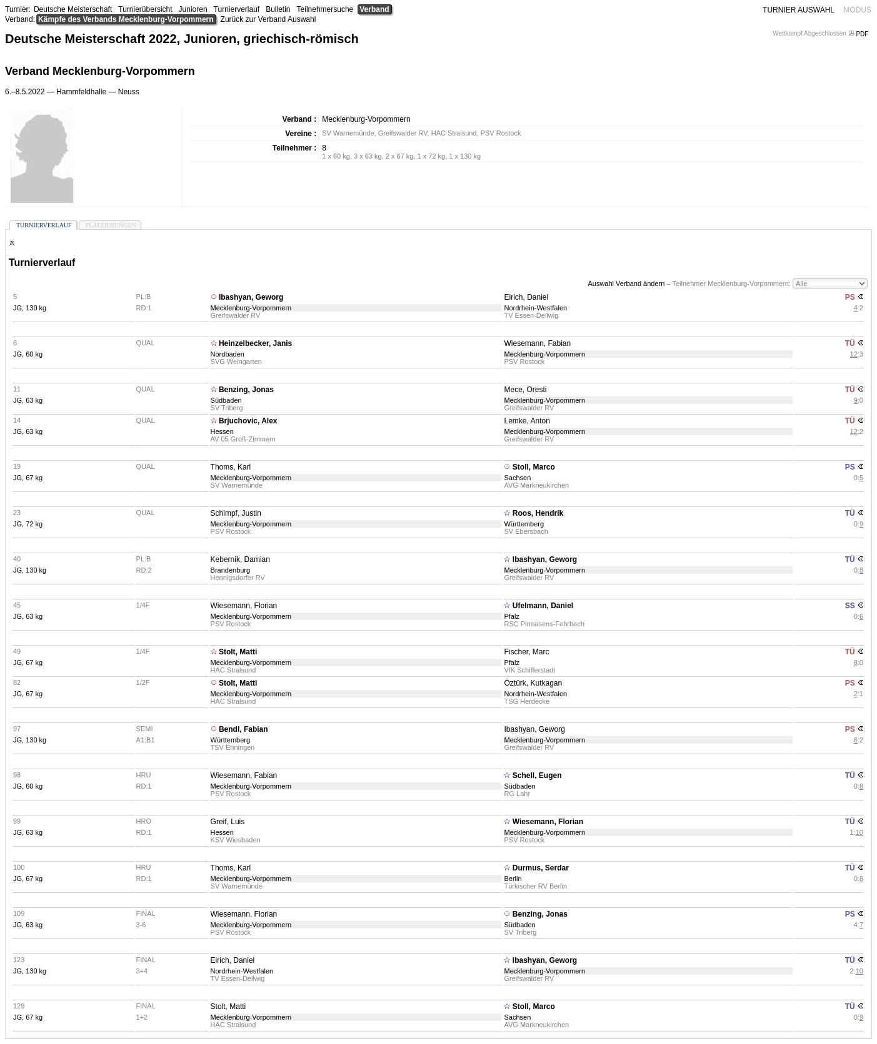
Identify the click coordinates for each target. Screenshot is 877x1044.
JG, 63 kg (28, 400)
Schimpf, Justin (236, 513)
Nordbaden (227, 354)
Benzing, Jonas (246, 389)
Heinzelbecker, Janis (255, 343)
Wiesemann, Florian (244, 605)
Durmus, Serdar (541, 868)
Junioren (193, 9)
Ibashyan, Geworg (251, 297)
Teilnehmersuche (325, 9)
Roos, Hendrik (538, 513)
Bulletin (278, 9)
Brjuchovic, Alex (248, 420)
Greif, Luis (228, 821)
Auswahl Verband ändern (626, 283)
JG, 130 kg (29, 308)
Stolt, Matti (238, 652)
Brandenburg (231, 570)
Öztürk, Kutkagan (533, 683)
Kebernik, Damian (240, 559)
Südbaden (226, 400)
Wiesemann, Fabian (537, 343)
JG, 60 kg (28, 354)
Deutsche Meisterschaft (73, 9)
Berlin (512, 878)
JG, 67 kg (28, 477)
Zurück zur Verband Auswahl (268, 19)
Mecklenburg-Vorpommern (251, 308)
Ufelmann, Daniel (543, 605)
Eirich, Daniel (526, 297)
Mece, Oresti (525, 389)
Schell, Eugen (537, 775)
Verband (374, 9)
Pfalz (511, 616)
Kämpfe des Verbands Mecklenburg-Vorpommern (126, 19)
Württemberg (524, 524)
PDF (859, 34)
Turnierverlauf (237, 9)
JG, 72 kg (28, 524)
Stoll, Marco (534, 467)
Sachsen (517, 477)
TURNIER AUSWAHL (798, 10)
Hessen (222, 431)
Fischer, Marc (526, 652)
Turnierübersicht (145, 9)
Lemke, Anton (526, 420)
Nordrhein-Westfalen (535, 308)
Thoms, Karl (231, 467)
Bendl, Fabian (243, 729)
